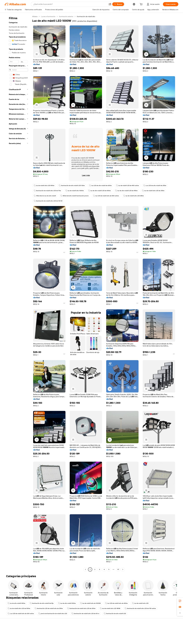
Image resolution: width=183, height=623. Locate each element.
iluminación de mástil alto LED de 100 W (48, 201)
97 (118, 569)
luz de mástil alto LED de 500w (19, 608)
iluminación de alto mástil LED (115, 613)
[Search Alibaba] (70, 4)
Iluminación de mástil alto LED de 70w (47, 191)
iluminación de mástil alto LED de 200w (81, 608)
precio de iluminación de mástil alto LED (52, 613)
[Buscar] (118, 4)
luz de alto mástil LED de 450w (126, 191)
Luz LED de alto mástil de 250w (154, 185)
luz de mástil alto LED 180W (110, 608)
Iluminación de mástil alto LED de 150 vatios (140, 608)
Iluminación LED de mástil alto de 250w (49, 608)
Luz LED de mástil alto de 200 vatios (21, 613)
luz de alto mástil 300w (67, 603)
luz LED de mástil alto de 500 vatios (106, 196)
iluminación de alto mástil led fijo (42, 603)
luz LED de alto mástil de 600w (100, 185)
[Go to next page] (123, 569)
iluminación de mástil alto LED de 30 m (85, 613)
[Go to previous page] (85, 569)
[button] (110, 4)
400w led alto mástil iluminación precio (74, 196)
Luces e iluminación (48, 16)
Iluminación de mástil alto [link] (86, 16)
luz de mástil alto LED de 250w (153, 191)
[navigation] (17, 293)
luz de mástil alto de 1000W (90, 603)
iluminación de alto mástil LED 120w (72, 185)
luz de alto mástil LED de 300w (99, 191)
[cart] (141, 4)
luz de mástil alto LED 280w (133, 196)
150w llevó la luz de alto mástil (45, 196)
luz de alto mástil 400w (16, 603)
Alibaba (34, 16)
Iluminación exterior (66, 16)
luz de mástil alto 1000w (74, 191)
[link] (180, 601)
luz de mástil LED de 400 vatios (127, 185)
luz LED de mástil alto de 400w (116, 603)
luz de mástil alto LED (140, 603)
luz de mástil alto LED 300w (44, 185)
